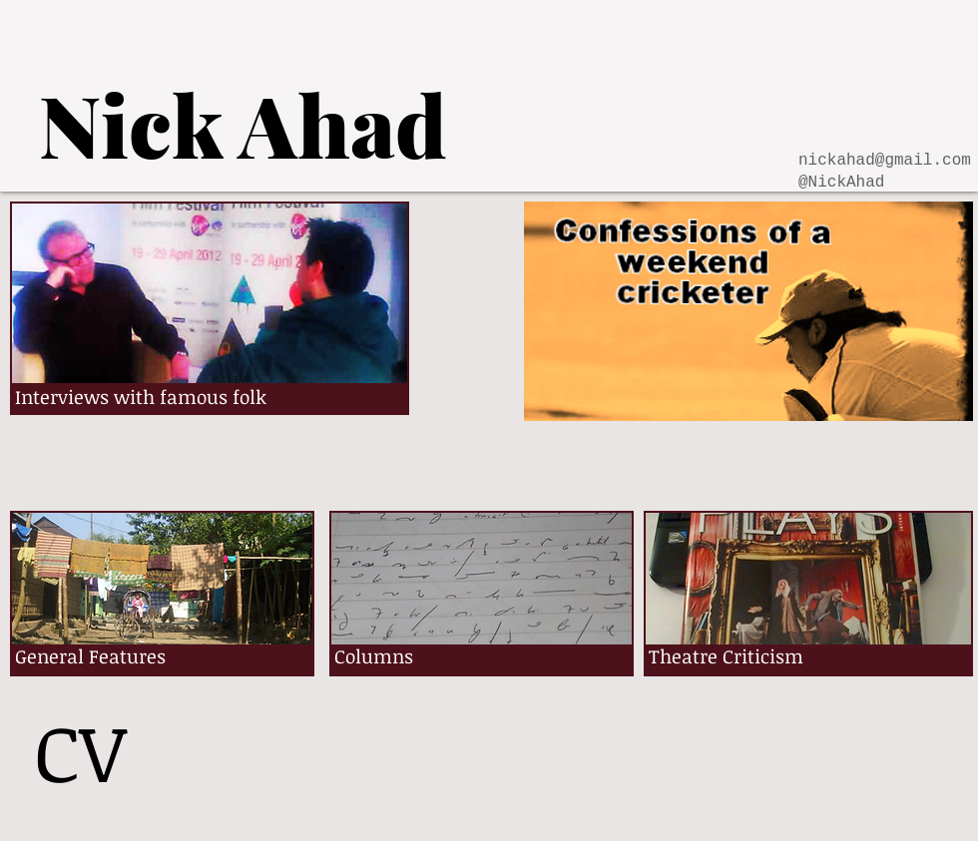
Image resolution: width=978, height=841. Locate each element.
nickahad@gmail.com (884, 161)
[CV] (80, 750)
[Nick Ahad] (242, 123)
